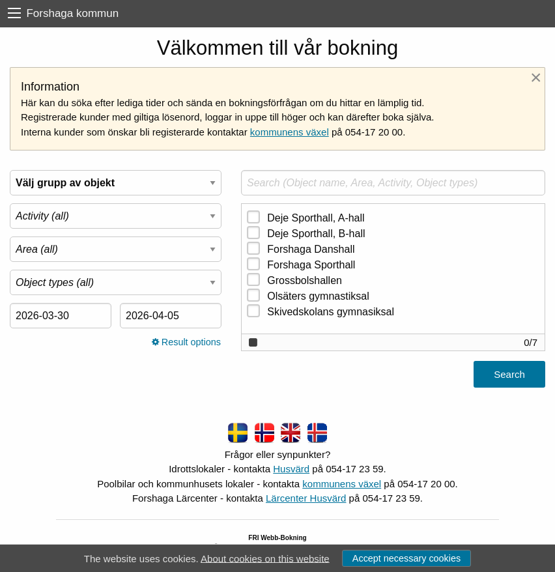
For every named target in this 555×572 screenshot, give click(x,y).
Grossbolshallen (304, 280)
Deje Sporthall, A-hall (315, 217)
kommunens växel (289, 131)
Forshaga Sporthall (311, 264)
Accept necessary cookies (406, 558)
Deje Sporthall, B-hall (316, 233)
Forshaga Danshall (310, 249)
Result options (186, 342)
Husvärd (291, 468)
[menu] (14, 13)
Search (509, 374)
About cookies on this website (265, 558)
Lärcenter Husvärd (306, 498)
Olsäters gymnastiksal (318, 296)
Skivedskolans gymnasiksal (330, 311)
